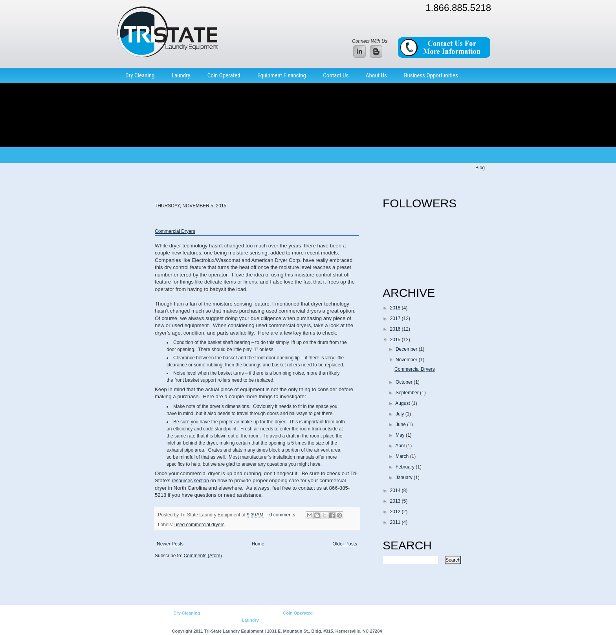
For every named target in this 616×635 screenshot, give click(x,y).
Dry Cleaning (140, 75)
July (400, 414)
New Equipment (217, 613)
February (406, 467)
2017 (396, 318)
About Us (376, 75)
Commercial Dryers (175, 231)
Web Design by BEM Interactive (413, 631)
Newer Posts (170, 544)
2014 (396, 490)
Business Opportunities (431, 75)
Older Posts (344, 544)
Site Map (365, 620)
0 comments (282, 515)
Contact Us (335, 75)
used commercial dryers (199, 524)
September (408, 392)
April (400, 445)
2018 (396, 308)
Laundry (181, 75)
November (407, 359)
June (401, 424)
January (405, 477)
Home (258, 544)
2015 (396, 339)
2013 (396, 501)
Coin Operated (223, 75)
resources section (190, 480)
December (407, 349)
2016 (396, 329)
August (403, 403)
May (401, 435)
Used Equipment (252, 613)
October (405, 382)
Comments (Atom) (202, 555)
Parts (276, 613)
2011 (396, 522)
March (403, 456)
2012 (396, 511)
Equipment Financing (281, 75)
